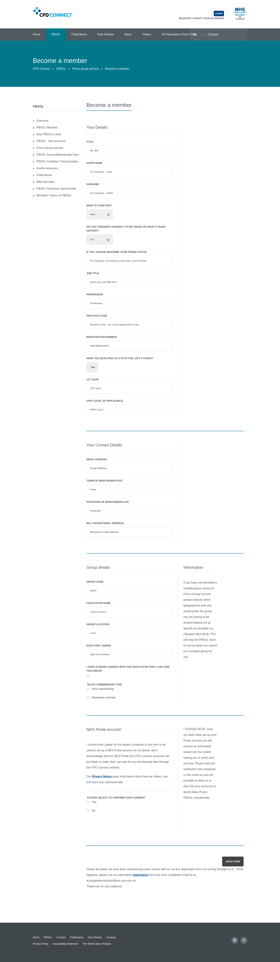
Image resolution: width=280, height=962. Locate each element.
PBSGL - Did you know (51, 141)
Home (37, 34)
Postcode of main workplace (107, 501)
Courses (61, 937)
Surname (92, 184)
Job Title (92, 273)
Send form (233, 861)
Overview (42, 120)
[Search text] (218, 34)
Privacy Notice (102, 776)
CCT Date (92, 379)
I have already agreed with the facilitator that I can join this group (127, 668)
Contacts (111, 937)
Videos (146, 34)
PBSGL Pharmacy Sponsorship (56, 188)
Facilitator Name (98, 603)
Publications (79, 34)
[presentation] (114, 825)
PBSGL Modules (47, 127)
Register (185, 18)
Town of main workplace (104, 480)
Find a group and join (85, 68)
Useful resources (47, 168)
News (128, 34)
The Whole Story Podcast (97, 943)
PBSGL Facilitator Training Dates (57, 161)
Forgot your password (208, 18)
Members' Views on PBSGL (54, 195)
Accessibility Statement (65, 943)
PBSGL (56, 34)
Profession (94, 294)
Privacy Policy (40, 943)
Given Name (94, 163)
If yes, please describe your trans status (116, 252)
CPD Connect (41, 68)
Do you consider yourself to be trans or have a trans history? (126, 228)
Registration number (101, 337)
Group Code (94, 581)
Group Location (97, 624)
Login (218, 13)
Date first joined (98, 645)
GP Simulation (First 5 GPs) (179, 34)
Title (89, 141)
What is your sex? (99, 205)
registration (140, 874)
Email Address (96, 459)
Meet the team (45, 181)
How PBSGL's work (48, 134)
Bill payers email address (105, 523)
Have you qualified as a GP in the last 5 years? (119, 358)
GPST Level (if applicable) (104, 400)
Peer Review (106, 34)
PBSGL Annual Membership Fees (57, 154)
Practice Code (96, 315)
